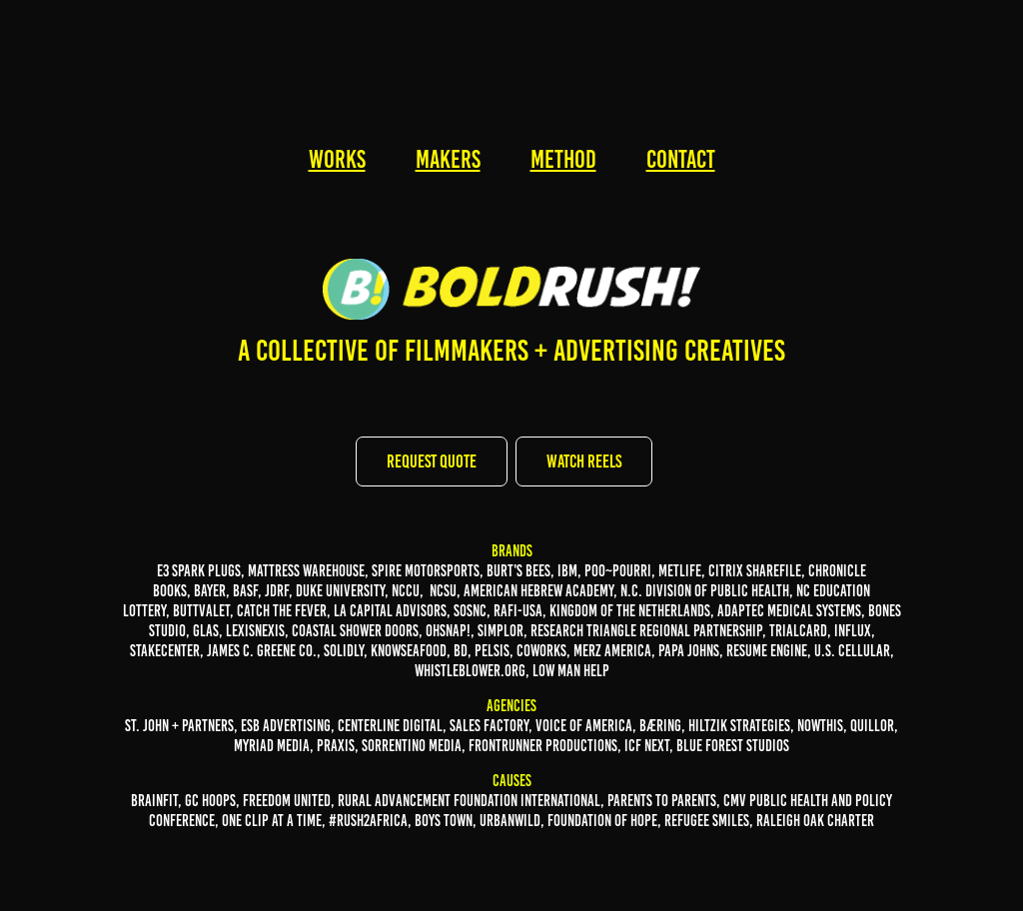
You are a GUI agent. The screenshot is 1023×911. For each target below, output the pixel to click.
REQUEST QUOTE (432, 461)
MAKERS (448, 159)
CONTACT (680, 159)
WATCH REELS (583, 461)
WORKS (337, 159)
